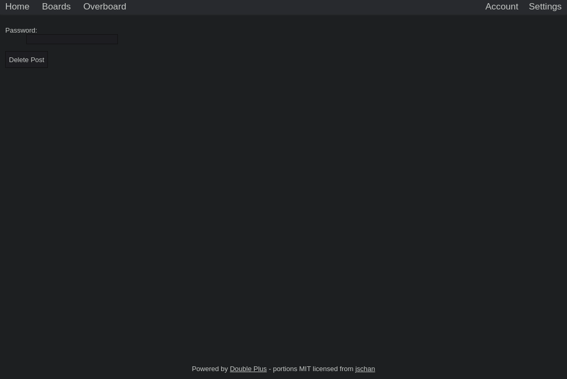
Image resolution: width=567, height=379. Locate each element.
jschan (365, 369)
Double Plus (248, 369)
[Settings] (545, 7)
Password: (23, 30)
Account (501, 6)
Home (17, 6)
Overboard (104, 6)
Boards (56, 6)
